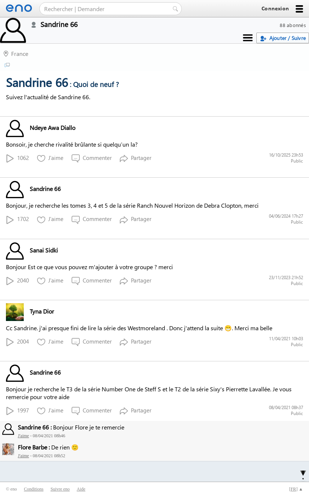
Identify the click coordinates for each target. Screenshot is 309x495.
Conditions (33, 489)
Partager (135, 158)
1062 (17, 158)
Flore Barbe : (34, 447)
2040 (17, 281)
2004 (17, 342)
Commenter (92, 158)
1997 (17, 411)
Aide (81, 489)
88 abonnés (293, 25)
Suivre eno (60, 489)
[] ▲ (296, 489)
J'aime (50, 158)
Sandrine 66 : (35, 427)
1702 (17, 219)
